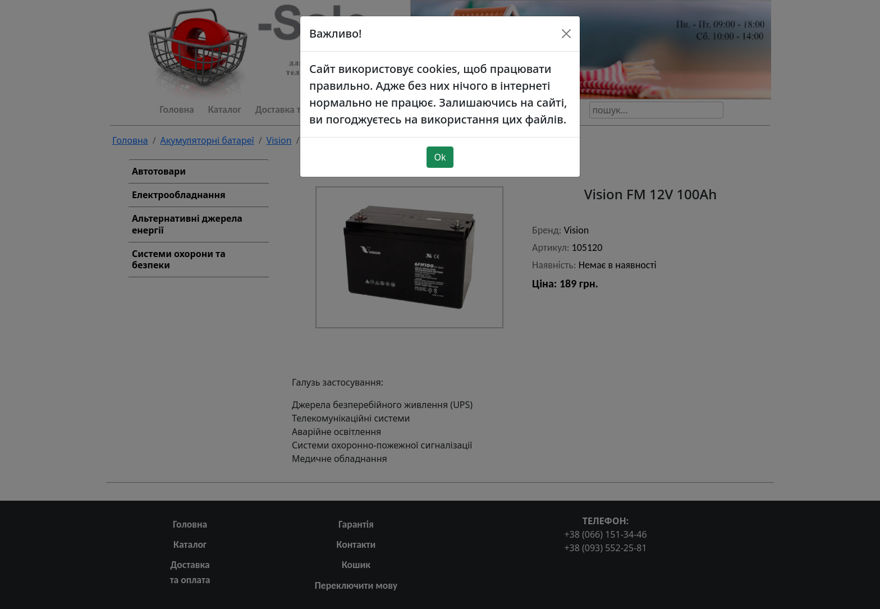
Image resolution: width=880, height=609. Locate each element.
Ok (440, 141)
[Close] (566, 17)
